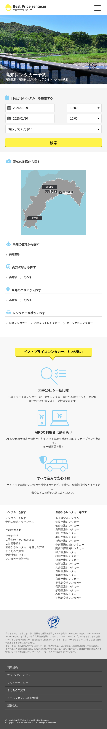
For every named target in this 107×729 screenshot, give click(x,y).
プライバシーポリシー (20, 675)
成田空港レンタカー (67, 533)
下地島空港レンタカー (68, 597)
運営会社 (12, 705)
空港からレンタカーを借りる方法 (24, 547)
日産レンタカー (18, 322)
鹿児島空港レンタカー (68, 582)
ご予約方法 (11, 535)
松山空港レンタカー (67, 555)
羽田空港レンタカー (67, 536)
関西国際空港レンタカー (69, 548)
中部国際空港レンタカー (69, 544)
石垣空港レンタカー (67, 594)
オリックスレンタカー (80, 322)
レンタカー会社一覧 (17, 558)
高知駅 (13, 277)
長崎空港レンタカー (67, 571)
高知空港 (14, 254)
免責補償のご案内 (15, 554)
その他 (27, 277)
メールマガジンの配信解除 (23, 697)
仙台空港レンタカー (67, 525)
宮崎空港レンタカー (67, 578)
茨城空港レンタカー (67, 540)
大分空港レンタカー (67, 567)
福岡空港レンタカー (67, 559)
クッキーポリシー (17, 682)
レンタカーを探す (15, 517)
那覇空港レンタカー (67, 590)
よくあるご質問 (14, 551)
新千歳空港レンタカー (68, 517)
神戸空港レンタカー (67, 552)
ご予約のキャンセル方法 (19, 539)
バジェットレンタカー (47, 322)
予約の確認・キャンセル (19, 521)
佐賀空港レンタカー (67, 563)
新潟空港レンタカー (67, 529)
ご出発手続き (13, 543)
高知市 (13, 300)
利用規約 (12, 667)
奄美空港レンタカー (67, 586)
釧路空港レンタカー (67, 521)
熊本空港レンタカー (67, 575)
